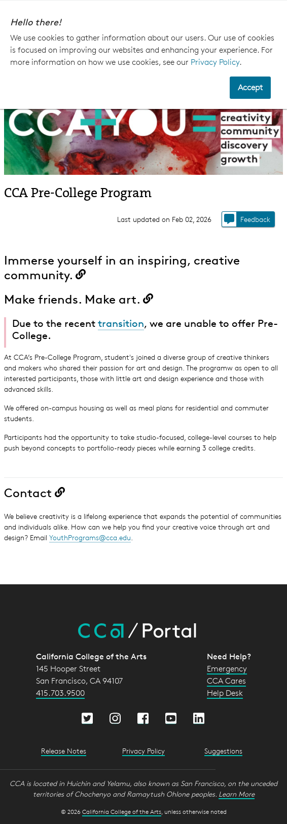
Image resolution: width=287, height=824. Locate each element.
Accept (250, 87)
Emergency (227, 668)
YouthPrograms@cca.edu (90, 537)
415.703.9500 (60, 693)
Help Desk (225, 693)
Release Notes (63, 750)
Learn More (237, 794)
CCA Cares (226, 681)
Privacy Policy (215, 62)
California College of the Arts (121, 811)
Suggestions (223, 750)
